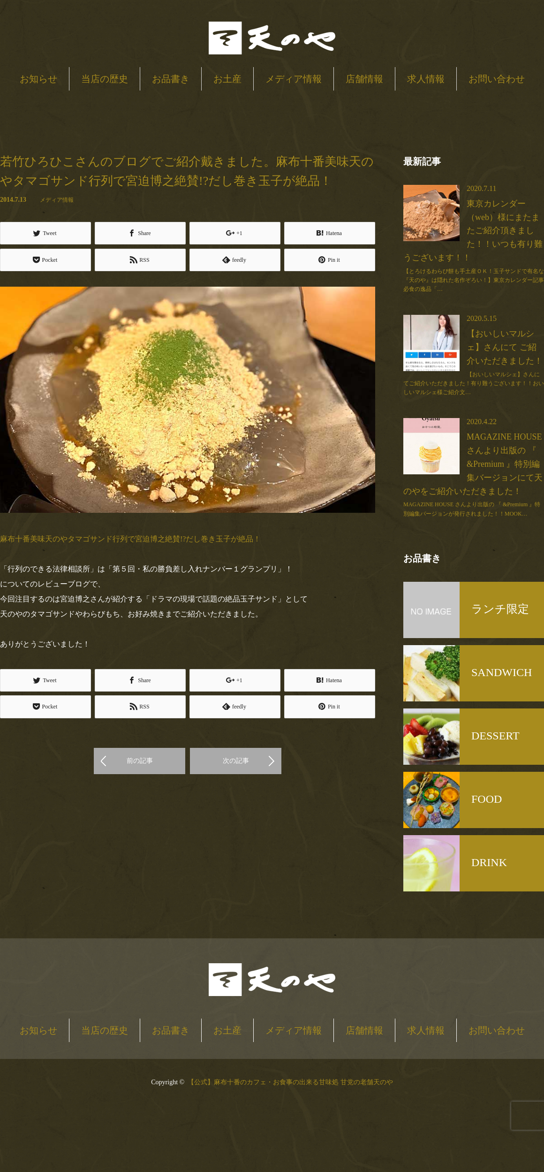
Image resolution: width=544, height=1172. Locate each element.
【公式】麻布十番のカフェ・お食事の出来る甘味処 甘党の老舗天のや (290, 1082)
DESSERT (495, 736)
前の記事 (140, 760)
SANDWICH (501, 672)
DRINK (489, 862)
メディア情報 (293, 79)
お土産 (227, 79)
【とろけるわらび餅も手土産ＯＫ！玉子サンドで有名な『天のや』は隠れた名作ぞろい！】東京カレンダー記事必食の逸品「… (473, 280)
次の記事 (236, 760)
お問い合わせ (496, 79)
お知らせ (38, 79)
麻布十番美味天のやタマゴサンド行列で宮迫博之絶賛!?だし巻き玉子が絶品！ (130, 539)
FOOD (486, 799)
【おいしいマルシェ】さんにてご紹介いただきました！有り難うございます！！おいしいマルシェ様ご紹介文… (473, 383)
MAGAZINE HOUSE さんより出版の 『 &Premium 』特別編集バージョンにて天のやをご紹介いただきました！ (473, 463)
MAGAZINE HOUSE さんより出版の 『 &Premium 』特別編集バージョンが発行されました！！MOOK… (471, 509)
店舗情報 (364, 79)
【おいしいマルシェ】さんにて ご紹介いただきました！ (505, 347)
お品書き (170, 79)
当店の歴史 (104, 79)
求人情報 (426, 79)
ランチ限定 (500, 609)
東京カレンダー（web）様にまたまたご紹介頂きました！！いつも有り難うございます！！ (473, 230)
